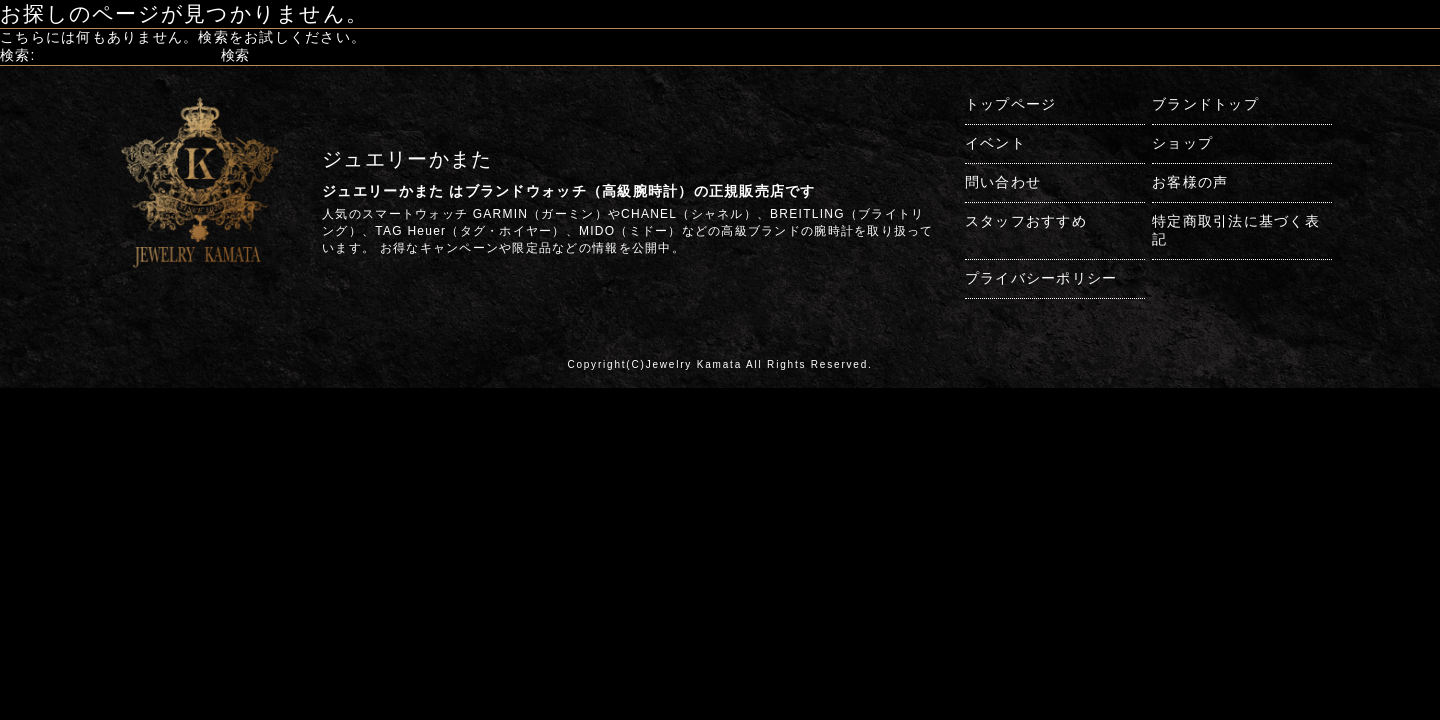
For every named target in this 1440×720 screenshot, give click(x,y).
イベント (995, 143)
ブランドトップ (1205, 104)
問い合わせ (1003, 182)
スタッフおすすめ (1026, 221)
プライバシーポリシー (1041, 278)
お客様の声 (1190, 182)
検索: (18, 55)
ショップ (1182, 143)
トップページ (1011, 104)
